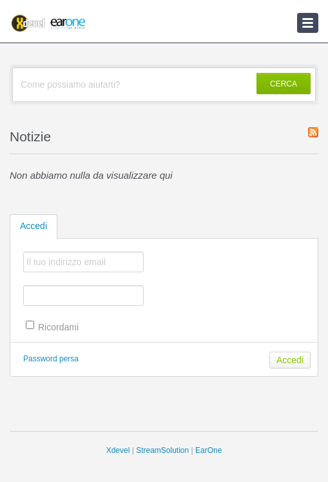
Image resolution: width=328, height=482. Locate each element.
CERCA (283, 83)
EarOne (208, 450)
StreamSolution (162, 450)
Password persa (51, 358)
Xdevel (118, 450)
